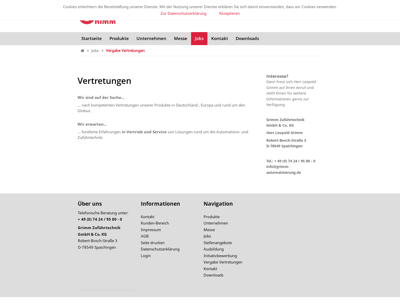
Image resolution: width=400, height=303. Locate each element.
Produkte (119, 38)
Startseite (91, 38)
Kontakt (219, 38)
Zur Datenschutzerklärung (183, 13)
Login (146, 255)
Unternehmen (151, 38)
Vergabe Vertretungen (125, 50)
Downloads (247, 38)
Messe (180, 38)
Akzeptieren (229, 13)
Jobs (199, 38)
